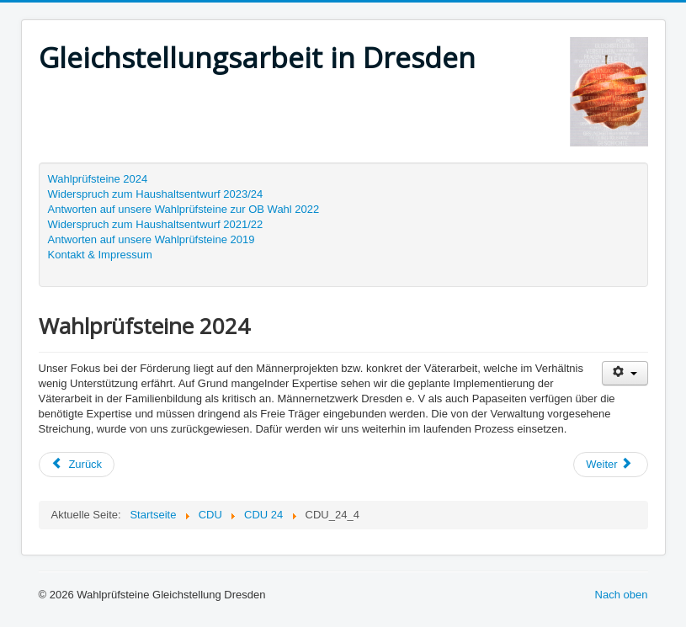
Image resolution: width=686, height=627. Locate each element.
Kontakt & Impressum (100, 254)
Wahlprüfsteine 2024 (98, 179)
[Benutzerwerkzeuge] (625, 373)
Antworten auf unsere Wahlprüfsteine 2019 (151, 239)
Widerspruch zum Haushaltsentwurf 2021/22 (155, 224)
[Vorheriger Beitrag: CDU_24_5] (77, 464)
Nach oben (621, 594)
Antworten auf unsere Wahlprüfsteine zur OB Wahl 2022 (184, 209)
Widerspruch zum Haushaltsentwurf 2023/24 (155, 194)
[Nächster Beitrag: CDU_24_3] (610, 464)
